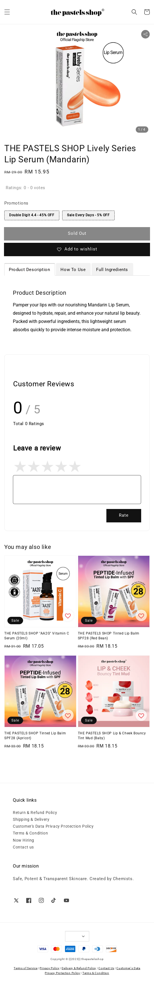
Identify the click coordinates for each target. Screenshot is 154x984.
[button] (7, 12)
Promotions (16, 203)
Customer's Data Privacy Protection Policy (53, 826)
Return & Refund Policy (35, 812)
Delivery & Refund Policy (79, 968)
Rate (124, 515)
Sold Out (77, 233)
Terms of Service (25, 968)
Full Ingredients (112, 269)
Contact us (23, 847)
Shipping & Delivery (31, 819)
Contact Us (106, 968)
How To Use (73, 269)
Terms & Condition (30, 833)
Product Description (29, 269)
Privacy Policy (49, 968)
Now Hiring (23, 840)
